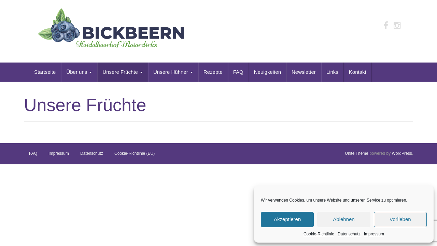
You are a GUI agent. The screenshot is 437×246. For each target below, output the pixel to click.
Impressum (374, 234)
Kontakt (357, 72)
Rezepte (213, 72)
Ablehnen (343, 219)
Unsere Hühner (173, 72)
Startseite (45, 72)
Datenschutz (349, 234)
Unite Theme (356, 153)
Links (332, 72)
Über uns (79, 72)
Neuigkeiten (267, 72)
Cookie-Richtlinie (319, 234)
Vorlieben (400, 219)
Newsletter (304, 72)
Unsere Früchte (122, 72)
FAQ (238, 72)
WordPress (402, 153)
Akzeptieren (287, 219)
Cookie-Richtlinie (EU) (134, 153)
